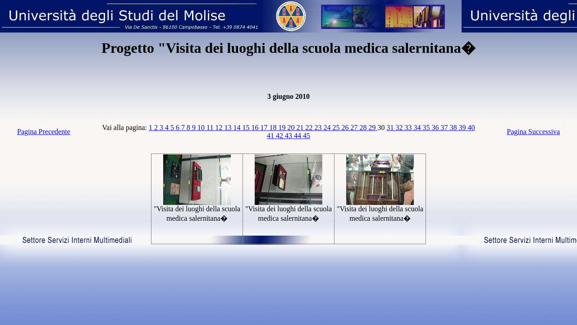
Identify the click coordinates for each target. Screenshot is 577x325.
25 (336, 127)
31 (390, 127)
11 (210, 127)
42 (280, 135)
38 (453, 127)
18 (273, 127)
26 (345, 127)
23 (318, 127)
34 (417, 127)
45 (306, 135)
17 (264, 127)
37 (444, 127)
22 (309, 127)
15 (246, 127)
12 (219, 127)
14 (237, 127)
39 (462, 127)
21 (300, 127)
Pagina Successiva (533, 131)
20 (291, 127)
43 (289, 135)
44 (298, 135)
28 (363, 127)
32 (399, 127)
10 (201, 127)
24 (327, 127)
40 (471, 127)
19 (282, 127)
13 (228, 127)
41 (271, 135)
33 (408, 127)
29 (372, 127)
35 (426, 127)
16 (255, 127)
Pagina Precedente (43, 131)
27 (354, 127)
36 (435, 127)
